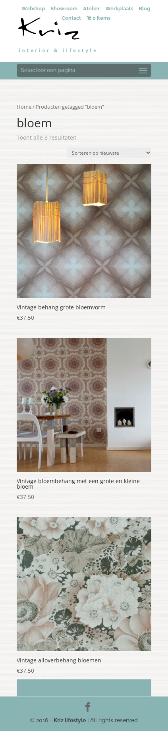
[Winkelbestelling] (109, 153)
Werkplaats (119, 9)
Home (24, 106)
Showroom (63, 9)
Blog (144, 9)
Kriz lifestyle (70, 720)
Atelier (91, 9)
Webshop (33, 9)
